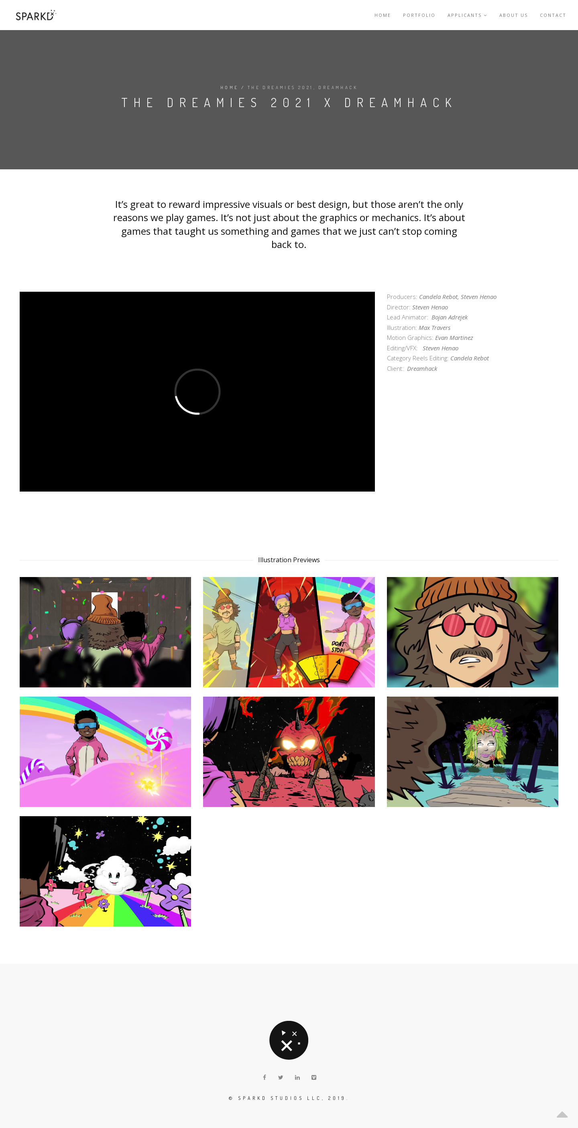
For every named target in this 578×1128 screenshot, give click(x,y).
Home (382, 15)
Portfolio (419, 15)
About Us (513, 15)
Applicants (467, 15)
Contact (553, 15)
